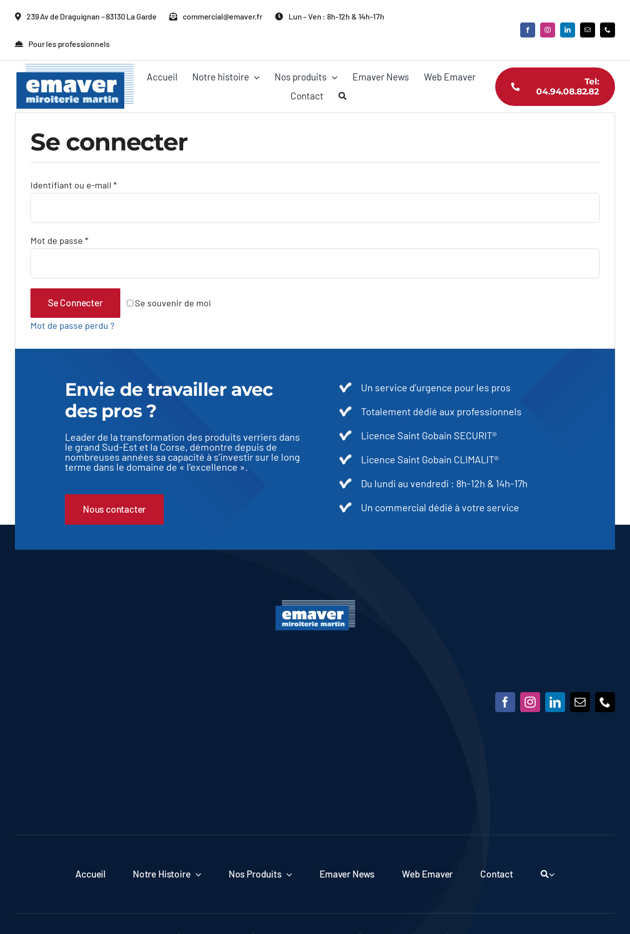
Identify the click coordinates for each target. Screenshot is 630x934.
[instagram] (547, 29)
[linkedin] (567, 29)
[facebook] (527, 29)
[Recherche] (342, 95)
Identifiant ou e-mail (73, 184)
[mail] (587, 29)
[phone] (607, 29)
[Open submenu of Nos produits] (287, 874)
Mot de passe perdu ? (72, 325)
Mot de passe (59, 240)
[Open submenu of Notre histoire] (195, 874)
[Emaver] (315, 604)
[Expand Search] (552, 874)
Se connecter (75, 302)
